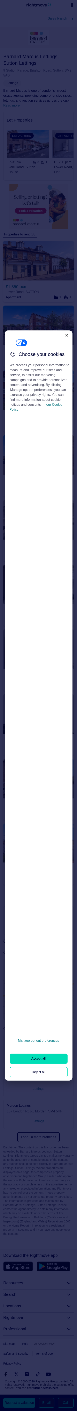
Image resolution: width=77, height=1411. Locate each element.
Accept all (38, 1058)
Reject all (38, 1072)
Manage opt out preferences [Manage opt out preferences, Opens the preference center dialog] (38, 1040)
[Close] (66, 335)
